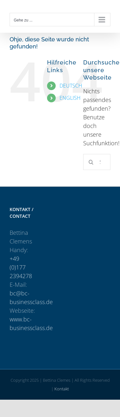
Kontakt (61, 389)
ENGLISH (70, 97)
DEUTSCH (71, 85)
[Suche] (91, 162)
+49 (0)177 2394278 (21, 267)
